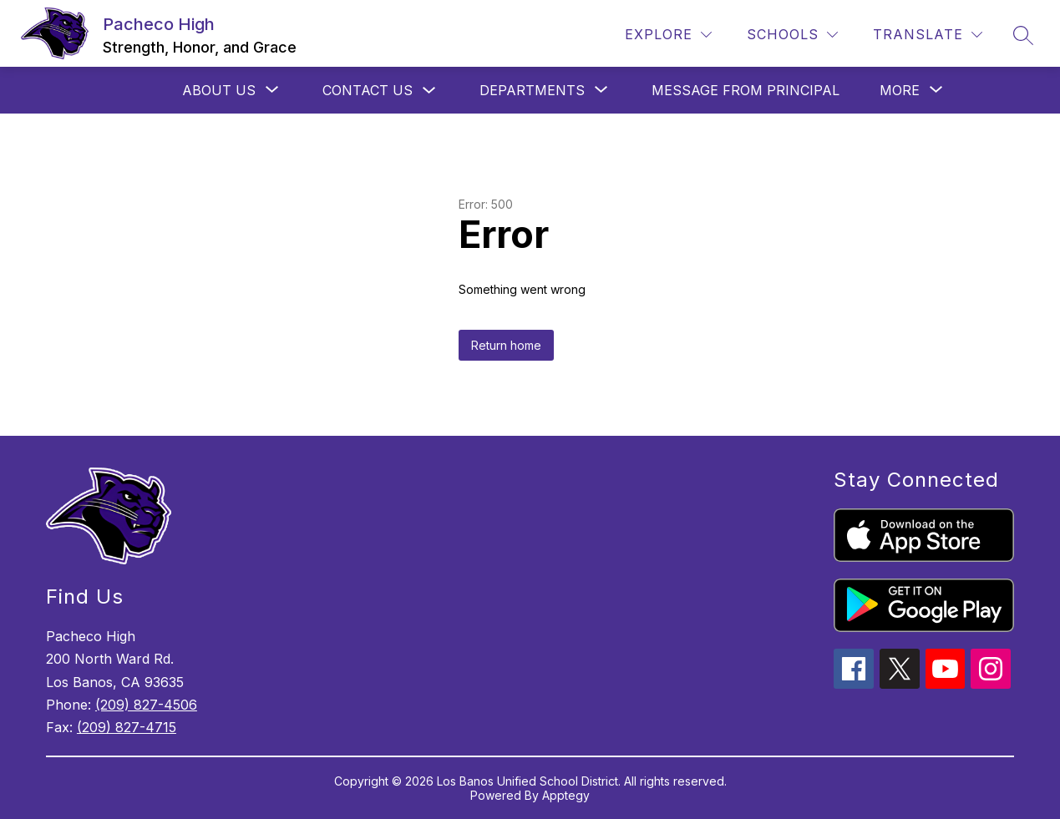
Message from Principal (745, 90)
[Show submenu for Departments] (532, 90)
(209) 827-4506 (146, 704)
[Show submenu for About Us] (219, 90)
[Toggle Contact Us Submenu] (429, 90)
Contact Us (367, 90)
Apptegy (566, 795)
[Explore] (668, 34)
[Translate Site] (927, 34)
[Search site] (1023, 35)
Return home (506, 345)
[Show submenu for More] (900, 90)
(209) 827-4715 (126, 727)
